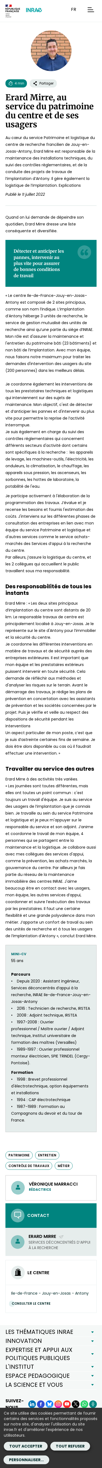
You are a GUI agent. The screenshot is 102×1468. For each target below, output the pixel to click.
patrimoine (19, 1155)
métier (64, 1165)
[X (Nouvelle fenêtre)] (75, 1404)
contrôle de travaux (28, 1165)
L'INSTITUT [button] (19, 1367)
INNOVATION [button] (23, 1341)
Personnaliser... (26, 1460)
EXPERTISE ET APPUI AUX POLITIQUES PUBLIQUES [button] (38, 1354)
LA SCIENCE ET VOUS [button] (34, 1385)
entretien (47, 1155)
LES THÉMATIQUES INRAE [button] (39, 1332)
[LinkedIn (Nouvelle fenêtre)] (32, 1404)
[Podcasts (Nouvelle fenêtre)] (93, 1404)
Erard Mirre (46, 1236)
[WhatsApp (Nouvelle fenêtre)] (84, 1404)
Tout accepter (25, 1446)
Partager (43, 83)
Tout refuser (70, 1446)
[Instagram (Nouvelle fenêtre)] (58, 1404)
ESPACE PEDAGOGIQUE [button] (37, 1376)
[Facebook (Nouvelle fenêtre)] (41, 1404)
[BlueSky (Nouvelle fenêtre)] (49, 1404)
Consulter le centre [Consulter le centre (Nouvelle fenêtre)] (32, 1303)
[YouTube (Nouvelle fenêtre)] (67, 1404)
